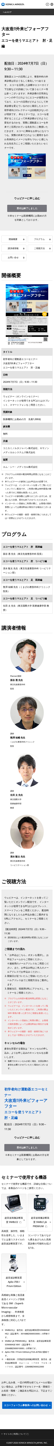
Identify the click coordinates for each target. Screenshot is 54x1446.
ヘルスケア (7, 12)
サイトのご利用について (16, 1433)
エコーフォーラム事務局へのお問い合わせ (26, 1405)
